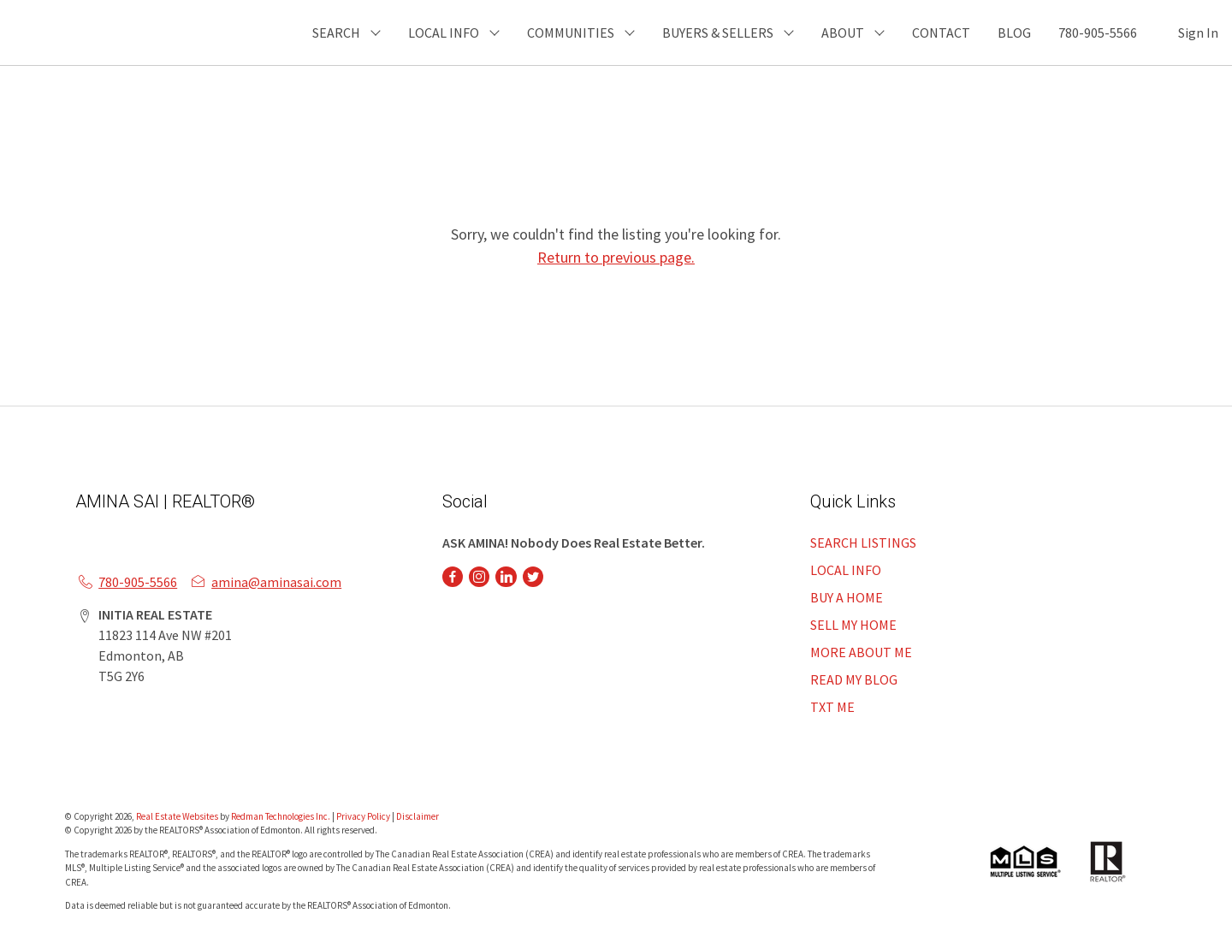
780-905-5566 (1097, 32)
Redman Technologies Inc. (281, 816)
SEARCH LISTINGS (863, 542)
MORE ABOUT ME (861, 652)
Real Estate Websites (178, 816)
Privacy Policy (363, 816)
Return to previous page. (616, 257)
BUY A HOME (846, 597)
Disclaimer (417, 816)
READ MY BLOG (853, 679)
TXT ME (832, 706)
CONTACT (941, 32)
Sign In (1198, 32)
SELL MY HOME (853, 624)
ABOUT (842, 32)
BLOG (1014, 32)
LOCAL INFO (845, 569)
